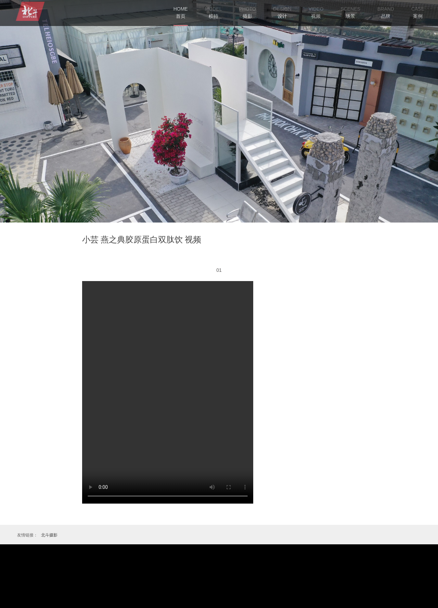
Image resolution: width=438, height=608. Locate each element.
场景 (350, 16)
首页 (180, 12)
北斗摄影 (49, 535)
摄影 (247, 16)
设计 (282, 16)
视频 (316, 16)
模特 (213, 16)
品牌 (385, 16)
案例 (418, 16)
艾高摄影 (29, 11)
